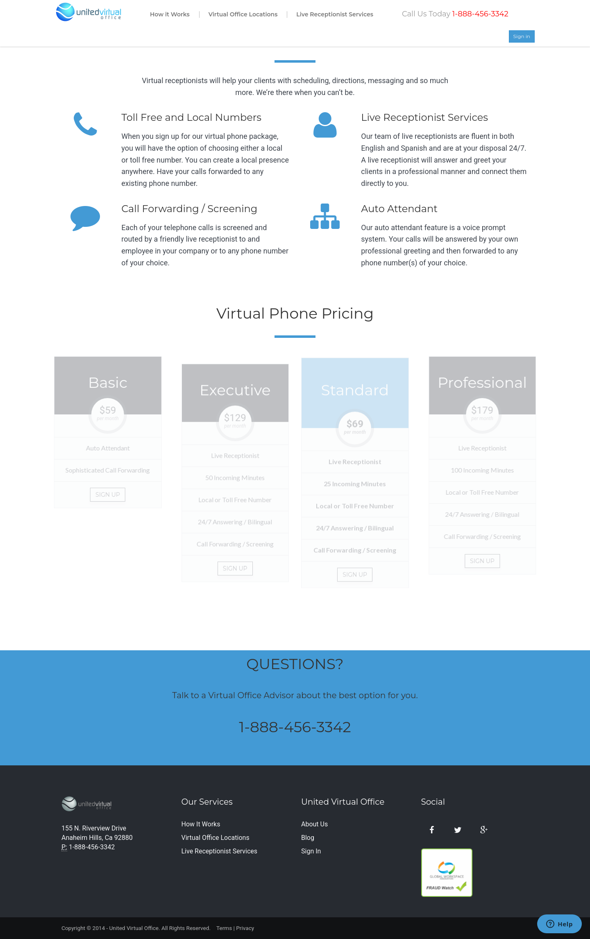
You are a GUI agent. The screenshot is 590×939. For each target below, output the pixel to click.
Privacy (245, 928)
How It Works (201, 824)
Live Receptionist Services (334, 14)
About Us (314, 824)
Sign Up (105, 494)
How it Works (170, 14)
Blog (307, 838)
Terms (224, 928)
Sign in (521, 36)
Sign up (235, 570)
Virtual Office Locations (243, 14)
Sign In (311, 851)
